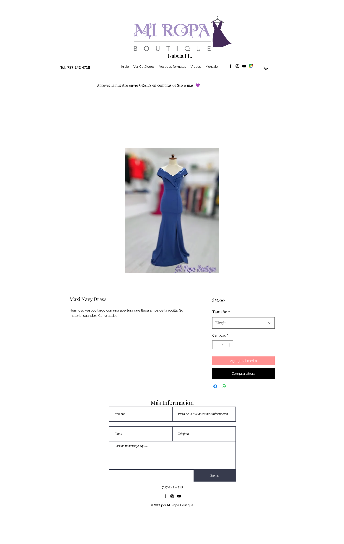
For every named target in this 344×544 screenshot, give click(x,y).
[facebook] (230, 66)
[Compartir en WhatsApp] (224, 386)
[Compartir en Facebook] (215, 386)
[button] (265, 67)
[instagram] (237, 66)
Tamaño (221, 312)
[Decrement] (216, 345)
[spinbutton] (223, 345)
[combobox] (243, 323)
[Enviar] (215, 476)
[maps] (251, 66)
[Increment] (230, 345)
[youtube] (244, 66)
